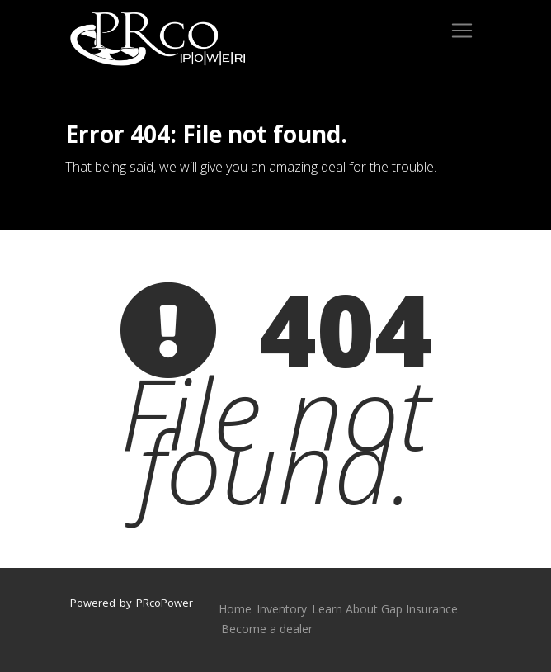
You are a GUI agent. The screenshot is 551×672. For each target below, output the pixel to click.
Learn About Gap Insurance (385, 609)
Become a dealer (267, 629)
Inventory (282, 609)
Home (235, 609)
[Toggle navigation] (462, 30)
